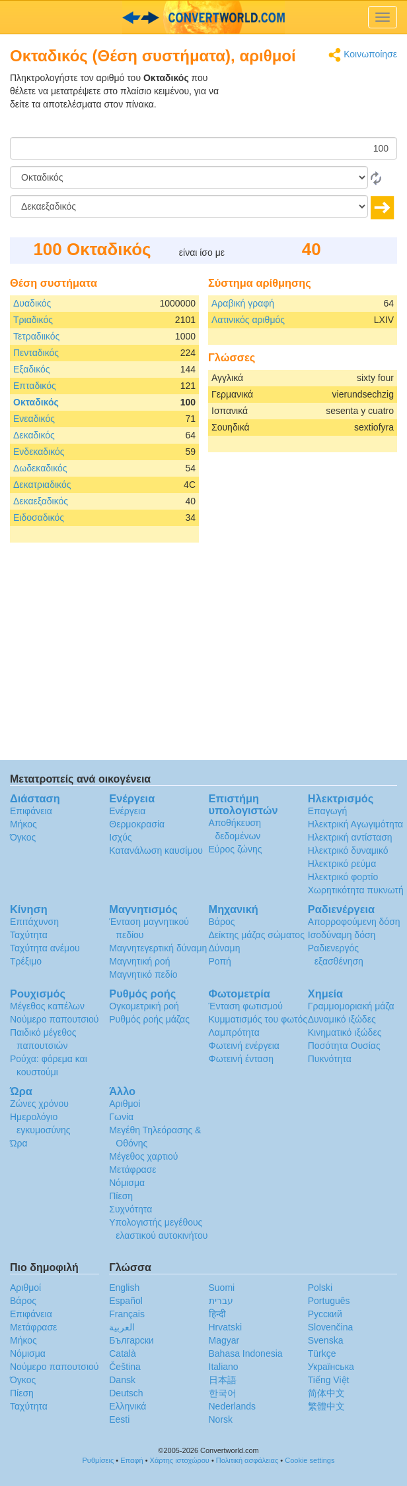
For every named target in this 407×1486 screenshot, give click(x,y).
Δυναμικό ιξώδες (342, 1019)
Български (131, 1340)
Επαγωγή (328, 811)
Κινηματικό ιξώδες (345, 1032)
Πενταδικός (36, 352)
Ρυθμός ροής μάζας (149, 1019)
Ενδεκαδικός (39, 451)
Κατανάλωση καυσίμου (156, 850)
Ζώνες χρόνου (39, 1103)
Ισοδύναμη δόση (342, 935)
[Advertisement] (314, 104)
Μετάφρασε (132, 1169)
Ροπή (220, 961)
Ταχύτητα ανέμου (45, 948)
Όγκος (23, 837)
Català (122, 1353)
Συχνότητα (130, 1209)
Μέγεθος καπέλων (47, 1006)
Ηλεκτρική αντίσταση (350, 837)
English (124, 1287)
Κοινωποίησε (362, 55)
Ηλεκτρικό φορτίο (343, 877)
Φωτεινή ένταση (241, 1059)
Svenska (326, 1340)
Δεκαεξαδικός (40, 501)
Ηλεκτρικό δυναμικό (348, 850)
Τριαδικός (33, 319)
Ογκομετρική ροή (144, 1006)
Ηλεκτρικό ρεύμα (342, 863)
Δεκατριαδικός (42, 484)
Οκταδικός (36, 402)
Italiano (224, 1366)
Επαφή (131, 1460)
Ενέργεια (127, 811)
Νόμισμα (127, 1182)
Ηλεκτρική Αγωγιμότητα (355, 824)
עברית (221, 1300)
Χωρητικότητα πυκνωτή (356, 890)
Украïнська (331, 1366)
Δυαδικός (32, 303)
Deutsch (126, 1393)
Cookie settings (309, 1460)
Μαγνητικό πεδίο (143, 974)
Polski (320, 1287)
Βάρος (222, 921)
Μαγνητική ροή (139, 961)
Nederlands (232, 1406)
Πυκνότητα (330, 1059)
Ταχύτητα (29, 935)
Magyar (224, 1340)
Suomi (222, 1287)
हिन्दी (217, 1314)
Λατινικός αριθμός (248, 319)
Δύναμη (224, 948)
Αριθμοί (124, 1103)
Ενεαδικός (34, 418)
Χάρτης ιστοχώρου (179, 1460)
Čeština (124, 1366)
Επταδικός (34, 385)
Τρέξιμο (26, 961)
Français (127, 1314)
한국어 (223, 1393)
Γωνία (121, 1117)
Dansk (122, 1380)
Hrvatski (225, 1327)
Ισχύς (120, 837)
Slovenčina (330, 1327)
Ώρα (19, 1143)
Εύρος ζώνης (235, 849)
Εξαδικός (31, 369)
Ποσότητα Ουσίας (344, 1045)
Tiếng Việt (329, 1380)
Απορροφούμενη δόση (354, 921)
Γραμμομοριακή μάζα (351, 1006)
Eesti (119, 1419)
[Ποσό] (203, 148)
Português (329, 1300)
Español (126, 1300)
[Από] (189, 177)
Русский (325, 1314)
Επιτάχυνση (34, 921)
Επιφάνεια (31, 811)
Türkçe (322, 1353)
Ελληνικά (127, 1406)
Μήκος (23, 824)
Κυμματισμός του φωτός (258, 1019)
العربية (122, 1327)
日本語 (223, 1380)
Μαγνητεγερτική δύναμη (158, 948)
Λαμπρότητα (234, 1032)
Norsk (221, 1419)
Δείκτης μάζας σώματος (257, 935)
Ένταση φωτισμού (246, 1006)
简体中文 (326, 1393)
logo (203, 17)
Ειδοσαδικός (38, 517)
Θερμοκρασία (137, 824)
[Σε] (189, 206)
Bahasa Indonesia (246, 1353)
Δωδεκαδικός (40, 468)
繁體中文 (326, 1406)
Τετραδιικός (36, 336)
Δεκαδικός (34, 435)
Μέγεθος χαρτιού (143, 1156)
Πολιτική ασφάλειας (247, 1460)
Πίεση (121, 1196)
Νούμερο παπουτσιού (54, 1019)
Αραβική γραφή (242, 303)
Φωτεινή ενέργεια (244, 1045)
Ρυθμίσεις (98, 1460)
